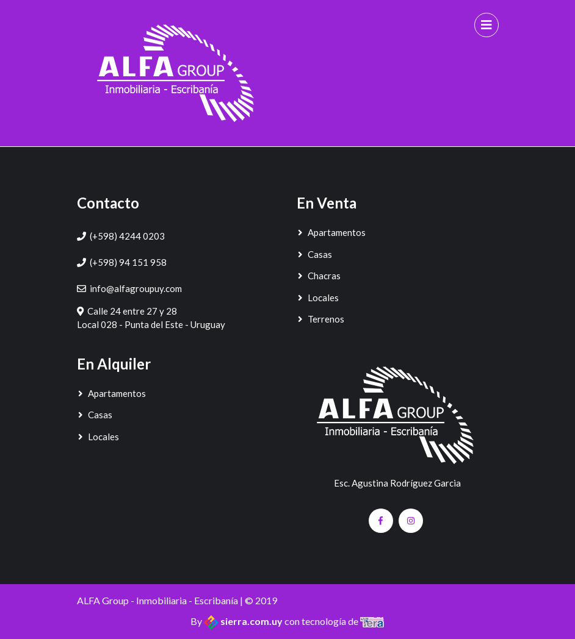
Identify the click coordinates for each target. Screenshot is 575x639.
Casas (314, 254)
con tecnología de (334, 621)
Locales (318, 297)
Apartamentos (331, 232)
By (237, 621)
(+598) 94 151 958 (128, 262)
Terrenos (320, 318)
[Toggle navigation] (486, 25)
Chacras (319, 275)
